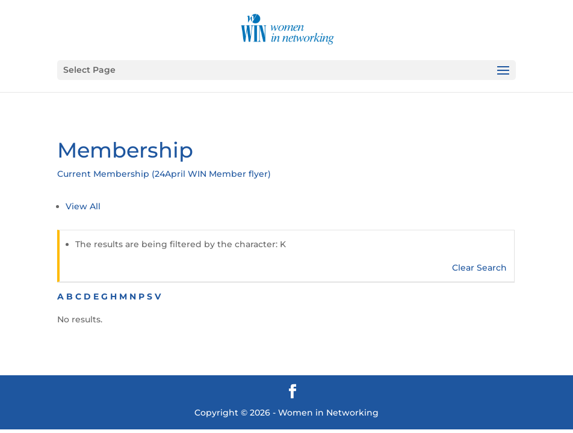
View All (83, 206)
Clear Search (479, 267)
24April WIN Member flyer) (213, 173)
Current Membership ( (106, 173)
